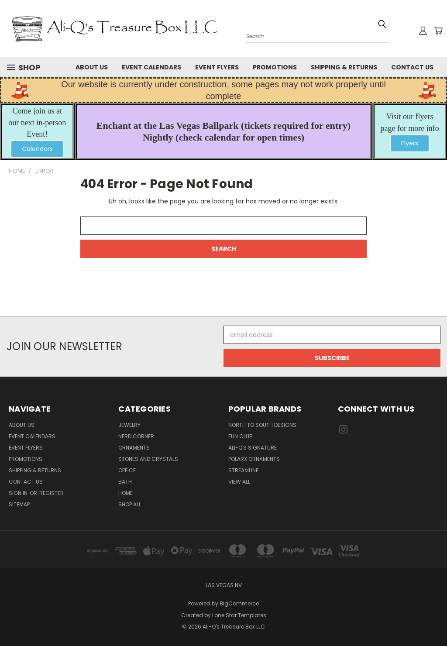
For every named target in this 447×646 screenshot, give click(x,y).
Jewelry (129, 425)
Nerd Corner (136, 436)
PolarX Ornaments (254, 459)
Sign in (19, 493)
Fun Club (240, 436)
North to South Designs (262, 425)
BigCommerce (239, 603)
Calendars (37, 148)
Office (127, 470)
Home (125, 493)
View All (239, 481)
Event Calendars (151, 67)
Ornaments (134, 447)
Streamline (243, 470)
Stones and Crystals (148, 459)
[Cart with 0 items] (438, 30)
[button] (37, 149)
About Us (92, 67)
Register (51, 493)
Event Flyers (217, 67)
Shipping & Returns (344, 67)
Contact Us (412, 67)
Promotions (275, 67)
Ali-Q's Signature (252, 447)
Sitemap (19, 504)
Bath (125, 481)
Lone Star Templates (239, 615)
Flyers (409, 143)
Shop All (129, 504)
